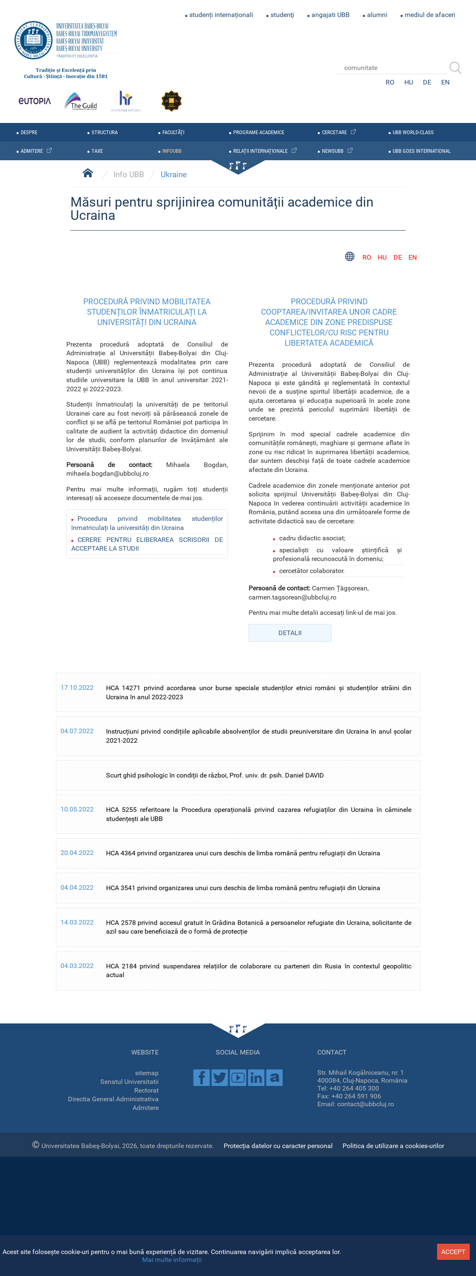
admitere (32, 151)
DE (427, 82)
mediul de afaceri (430, 15)
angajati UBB (331, 15)
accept (453, 1252)
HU (408, 82)
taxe (97, 151)
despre (29, 132)
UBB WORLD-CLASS (413, 132)
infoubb (171, 151)
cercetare (334, 132)
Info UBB (129, 685)
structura (105, 132)
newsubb (332, 151)
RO (390, 82)
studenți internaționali (221, 15)
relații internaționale (260, 151)
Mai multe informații (172, 1260)
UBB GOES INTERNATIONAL (422, 151)
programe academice (258, 132)
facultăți (173, 132)
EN (445, 82)
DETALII (290, 1143)
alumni (377, 15)
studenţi (282, 15)
